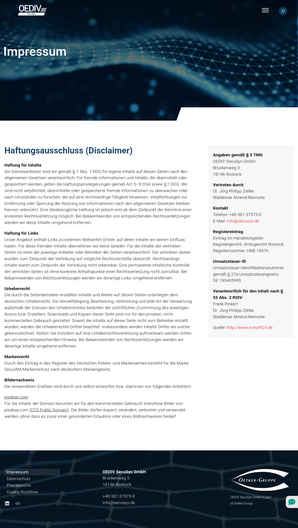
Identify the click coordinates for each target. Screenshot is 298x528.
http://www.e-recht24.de (250, 327)
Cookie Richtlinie (22, 492)
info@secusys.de (243, 221)
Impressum (17, 472)
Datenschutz (19, 478)
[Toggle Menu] (265, 10)
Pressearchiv (19, 485)
